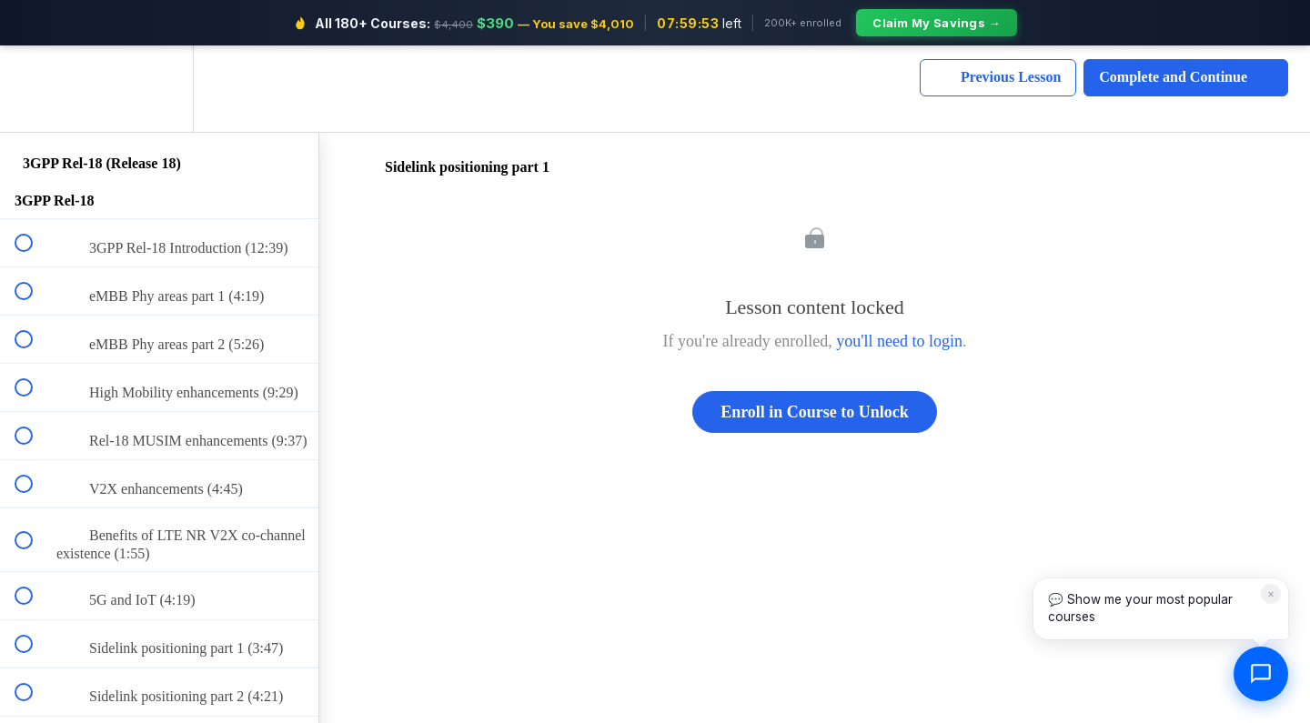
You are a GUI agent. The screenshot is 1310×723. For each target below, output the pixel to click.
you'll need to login (899, 341)
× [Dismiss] (1271, 593)
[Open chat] (1261, 674)
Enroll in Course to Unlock (814, 412)
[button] (33, 88)
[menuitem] (159, 88)
